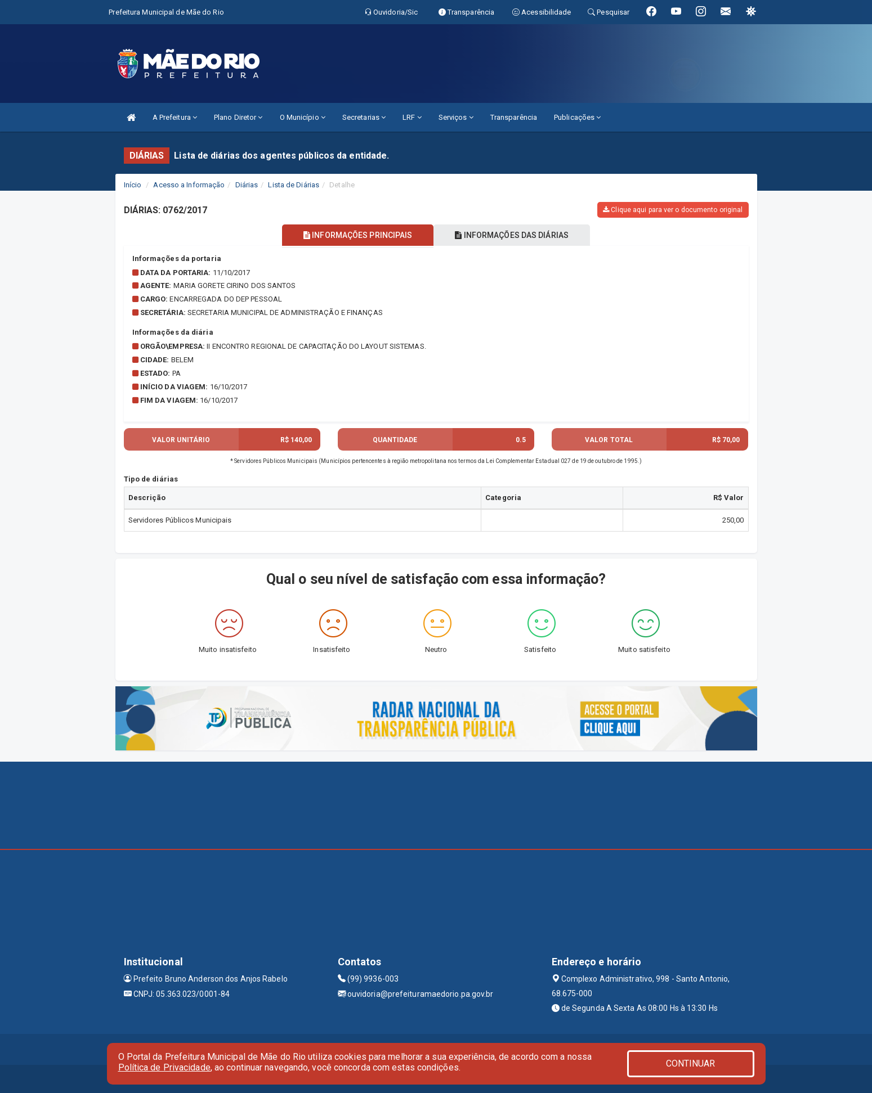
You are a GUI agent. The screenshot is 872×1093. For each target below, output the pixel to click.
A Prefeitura (175, 117)
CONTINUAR (691, 1063)
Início (133, 185)
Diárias (246, 185)
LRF (412, 117)
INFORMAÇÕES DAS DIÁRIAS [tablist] (514, 235)
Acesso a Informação (189, 185)
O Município (302, 117)
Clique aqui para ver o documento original (673, 210)
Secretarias (364, 117)
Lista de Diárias (293, 185)
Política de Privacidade (164, 1067)
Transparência (513, 117)
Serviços (456, 117)
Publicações (577, 117)
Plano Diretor (238, 117)
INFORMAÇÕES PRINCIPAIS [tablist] (355, 235)
